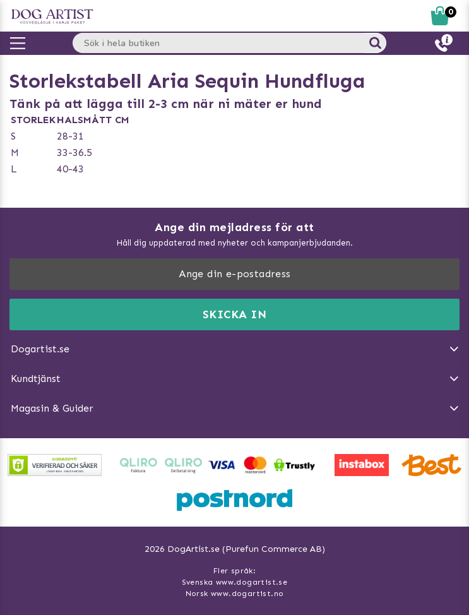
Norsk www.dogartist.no (235, 593)
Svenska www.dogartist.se (235, 582)
